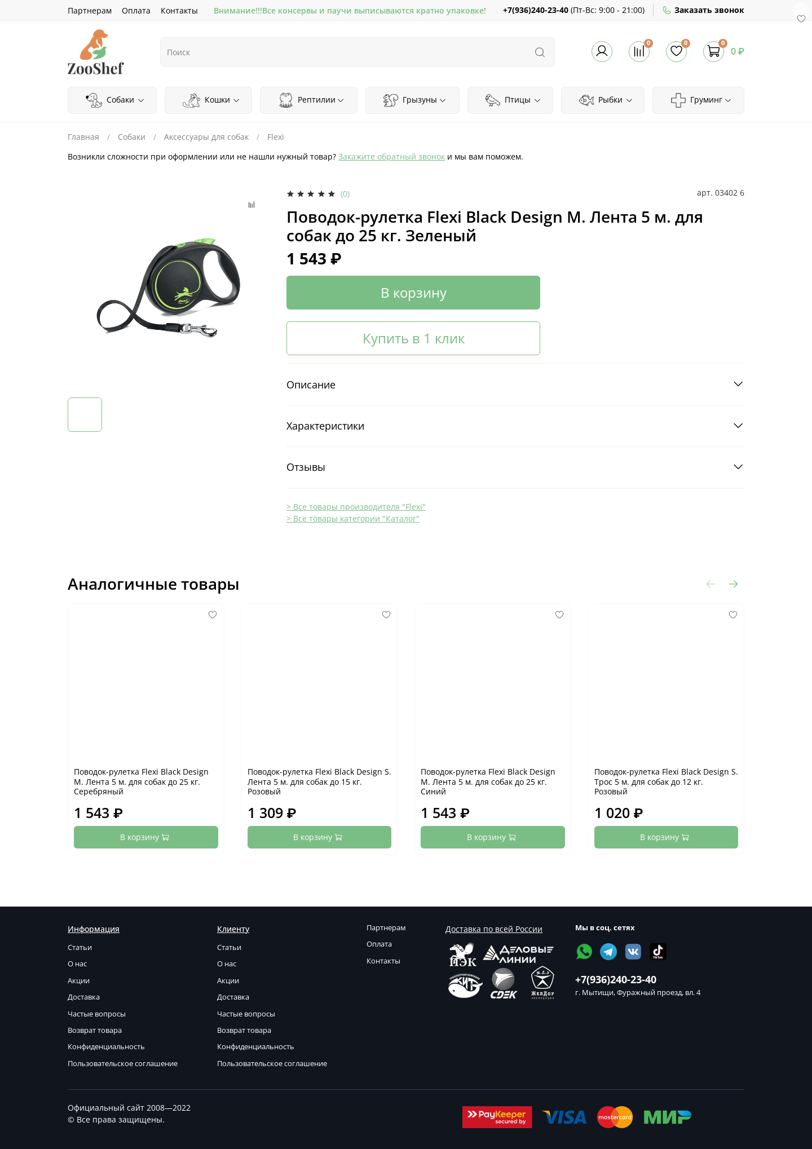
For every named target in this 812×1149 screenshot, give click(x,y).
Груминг (701, 100)
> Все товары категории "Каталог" (353, 518)
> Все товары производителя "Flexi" (356, 506)
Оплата (136, 10)
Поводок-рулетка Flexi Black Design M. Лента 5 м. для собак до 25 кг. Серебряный (141, 781)
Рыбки (606, 100)
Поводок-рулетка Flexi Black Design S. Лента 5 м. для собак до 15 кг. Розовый (319, 781)
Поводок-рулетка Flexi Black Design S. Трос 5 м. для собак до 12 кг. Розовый (666, 781)
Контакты (179, 10)
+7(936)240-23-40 (535, 10)
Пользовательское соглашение (123, 1063)
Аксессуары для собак (206, 136)
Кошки (211, 100)
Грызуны (415, 100)
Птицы (513, 100)
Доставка (84, 997)
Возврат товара (95, 1030)
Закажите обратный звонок (391, 156)
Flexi (275, 136)
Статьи (80, 947)
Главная (83, 136)
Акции (79, 981)
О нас (77, 964)
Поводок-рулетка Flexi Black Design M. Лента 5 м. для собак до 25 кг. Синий (488, 781)
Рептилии (312, 100)
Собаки (115, 100)
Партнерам (90, 10)
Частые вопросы (97, 1014)
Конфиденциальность (106, 1046)
